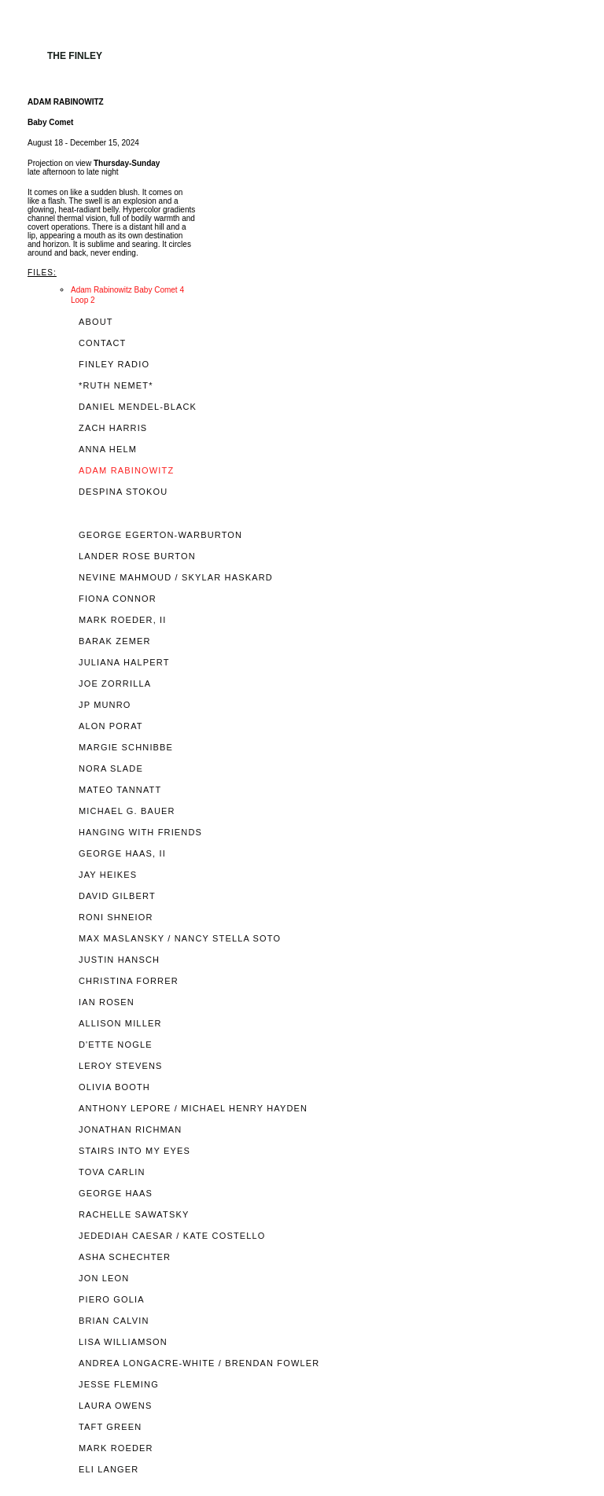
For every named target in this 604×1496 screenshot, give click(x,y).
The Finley (74, 56)
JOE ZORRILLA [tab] (115, 684)
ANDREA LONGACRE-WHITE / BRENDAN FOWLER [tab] (199, 1363)
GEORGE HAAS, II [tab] (122, 853)
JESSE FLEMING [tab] (119, 1384)
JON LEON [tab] (104, 1278)
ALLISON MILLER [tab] (120, 1023)
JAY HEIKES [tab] (108, 875)
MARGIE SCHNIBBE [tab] (126, 747)
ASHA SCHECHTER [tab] (125, 1257)
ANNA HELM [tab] (108, 449)
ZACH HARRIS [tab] (113, 428)
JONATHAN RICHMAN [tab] (130, 1130)
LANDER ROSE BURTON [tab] (137, 556)
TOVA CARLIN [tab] (112, 1172)
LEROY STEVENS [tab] (121, 1066)
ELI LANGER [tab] (108, 1469)
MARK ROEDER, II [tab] (123, 620)
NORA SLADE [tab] (111, 769)
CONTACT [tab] (102, 343)
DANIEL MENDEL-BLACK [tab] (138, 407)
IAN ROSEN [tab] (106, 1002)
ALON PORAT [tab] (111, 726)
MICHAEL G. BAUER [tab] (127, 811)
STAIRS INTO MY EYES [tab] (134, 1151)
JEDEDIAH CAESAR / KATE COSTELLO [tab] (172, 1236)
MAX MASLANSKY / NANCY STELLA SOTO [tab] (180, 938)
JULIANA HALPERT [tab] (124, 662)
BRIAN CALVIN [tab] (114, 1321)
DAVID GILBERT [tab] (117, 896)
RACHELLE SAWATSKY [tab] (134, 1214)
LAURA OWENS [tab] (115, 1406)
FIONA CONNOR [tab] (118, 599)
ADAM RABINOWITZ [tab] (126, 470)
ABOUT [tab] (96, 322)
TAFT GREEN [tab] (110, 1427)
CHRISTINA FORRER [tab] (129, 981)
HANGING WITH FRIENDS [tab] (140, 832)
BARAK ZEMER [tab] (115, 641)
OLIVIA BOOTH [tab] (114, 1087)
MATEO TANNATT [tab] (120, 790)
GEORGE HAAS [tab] (116, 1193)
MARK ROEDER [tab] (116, 1448)
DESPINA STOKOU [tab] (123, 492)
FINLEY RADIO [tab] (114, 364)
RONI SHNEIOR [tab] (116, 917)
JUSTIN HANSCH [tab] (119, 960)
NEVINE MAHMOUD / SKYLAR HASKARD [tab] (176, 577)
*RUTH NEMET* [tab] (116, 385)
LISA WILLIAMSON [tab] (123, 1342)
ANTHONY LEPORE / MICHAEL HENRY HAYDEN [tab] (193, 1108)
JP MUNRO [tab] (105, 705)
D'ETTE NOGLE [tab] (116, 1045)
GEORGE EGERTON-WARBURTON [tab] (160, 535)
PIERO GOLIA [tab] (112, 1299)
